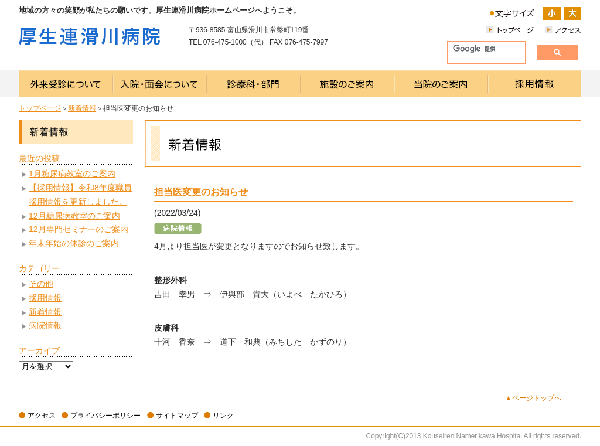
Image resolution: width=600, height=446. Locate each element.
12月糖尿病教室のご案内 (74, 215)
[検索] (481, 49)
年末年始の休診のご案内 (74, 243)
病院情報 (45, 325)
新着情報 (82, 108)
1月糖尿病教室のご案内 (72, 173)
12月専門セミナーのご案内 (78, 229)
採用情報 (45, 297)
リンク (223, 415)
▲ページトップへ (533, 398)
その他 (41, 283)
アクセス (42, 415)
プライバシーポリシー (105, 415)
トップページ (40, 108)
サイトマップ (177, 415)
